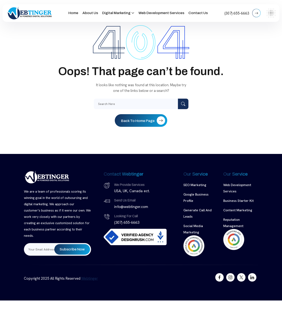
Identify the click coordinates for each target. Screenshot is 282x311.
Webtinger (89, 278)
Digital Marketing (116, 13)
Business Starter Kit (238, 201)
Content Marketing (237, 210)
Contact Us (198, 13)
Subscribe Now (72, 249)
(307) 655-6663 (243, 13)
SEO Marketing (194, 185)
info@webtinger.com (131, 206)
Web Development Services (161, 13)
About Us (90, 13)
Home (73, 13)
